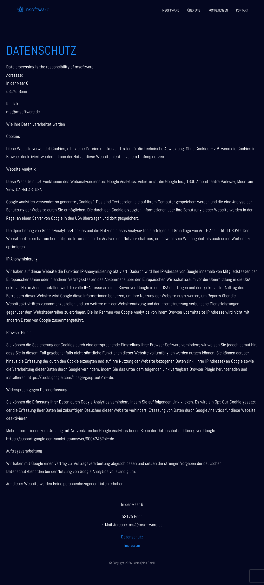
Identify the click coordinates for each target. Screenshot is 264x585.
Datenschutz (132, 537)
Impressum (132, 545)
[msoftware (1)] (33, 8)
